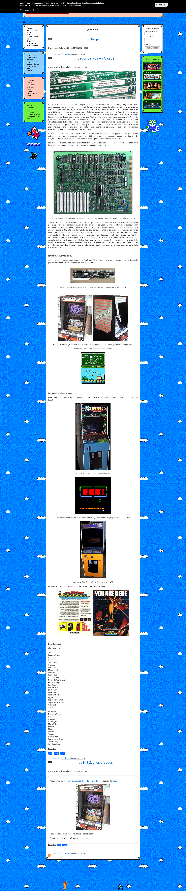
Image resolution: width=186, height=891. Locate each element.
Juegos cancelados (32, 62)
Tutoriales (30, 96)
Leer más (56, 54)
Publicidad (30, 112)
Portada (29, 28)
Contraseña (149, 37)
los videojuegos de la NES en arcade (83, 781)
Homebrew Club (32, 45)
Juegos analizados (32, 58)
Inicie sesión (67, 54)
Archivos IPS (31, 83)
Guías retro (30, 108)
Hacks (28, 68)
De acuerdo (161, 5)
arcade (56, 753)
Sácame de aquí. (27, 10)
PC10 (63, 753)
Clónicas (29, 39)
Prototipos (30, 60)
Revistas (29, 106)
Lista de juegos (31, 55)
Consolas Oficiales (32, 37)
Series (28, 119)
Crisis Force (147, 72)
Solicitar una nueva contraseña (150, 43)
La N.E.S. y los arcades (96, 762)
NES (50, 753)
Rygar (95, 39)
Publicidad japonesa (33, 114)
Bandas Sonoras (32, 94)
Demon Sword (148, 63)
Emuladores (30, 80)
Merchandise (31, 110)
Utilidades (30, 87)
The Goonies (148, 82)
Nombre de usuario (151, 31)
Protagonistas (31, 43)
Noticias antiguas (32, 30)
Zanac (146, 101)
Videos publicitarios (33, 116)
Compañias (30, 41)
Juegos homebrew (33, 66)
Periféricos (30, 70)
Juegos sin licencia (33, 64)
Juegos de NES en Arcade (95, 58)
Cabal (145, 92)
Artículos (116, 781)
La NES (29, 34)
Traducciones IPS (32, 85)
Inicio (25, 22)
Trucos (29, 89)
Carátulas (30, 91)
